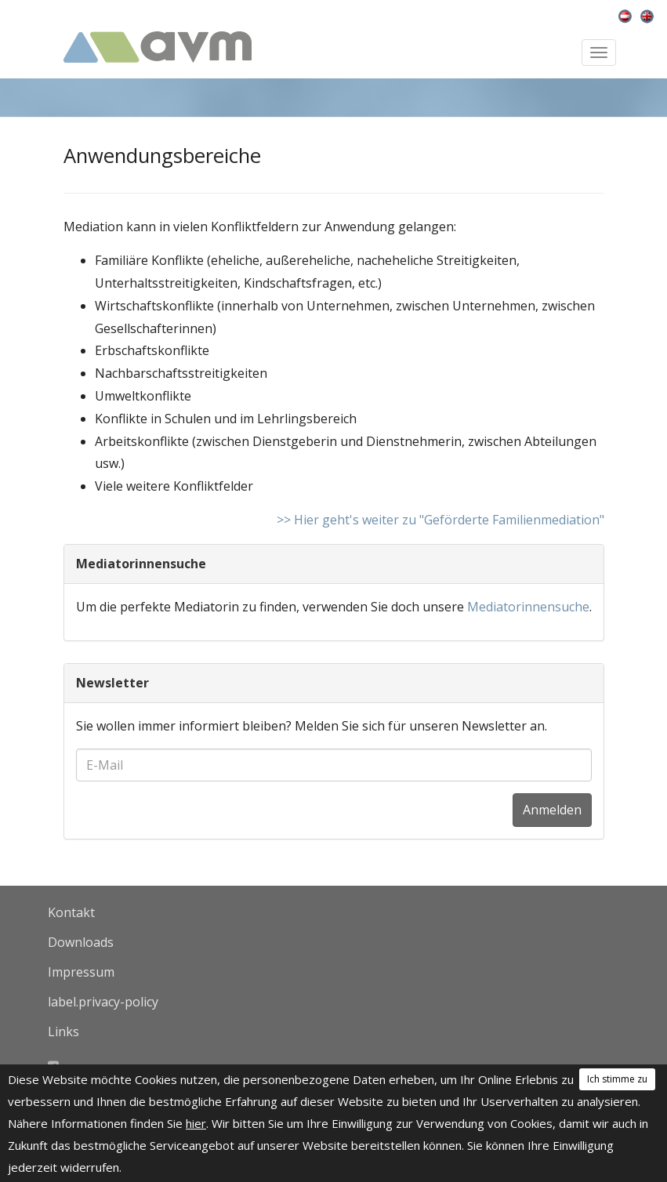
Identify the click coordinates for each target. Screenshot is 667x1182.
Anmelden (552, 809)
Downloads (81, 942)
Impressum (81, 972)
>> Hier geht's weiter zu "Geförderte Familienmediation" (440, 519)
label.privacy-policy (103, 1001)
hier (196, 1123)
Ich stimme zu (617, 1079)
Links (63, 1031)
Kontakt (71, 912)
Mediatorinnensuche (528, 606)
